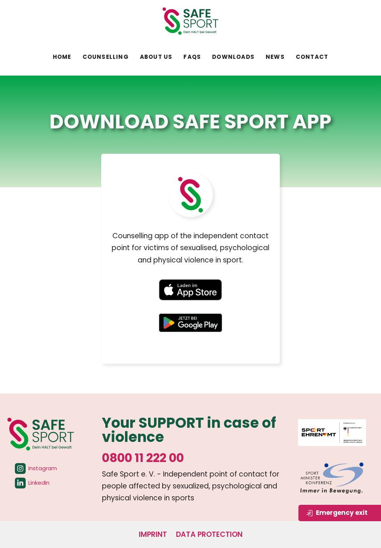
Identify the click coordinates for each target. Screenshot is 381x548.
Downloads (233, 57)
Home (62, 57)
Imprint (153, 534)
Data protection (209, 534)
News (275, 57)
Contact (312, 57)
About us (156, 57)
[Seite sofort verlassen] (339, 513)
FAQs (192, 57)
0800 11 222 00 (143, 457)
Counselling (106, 57)
